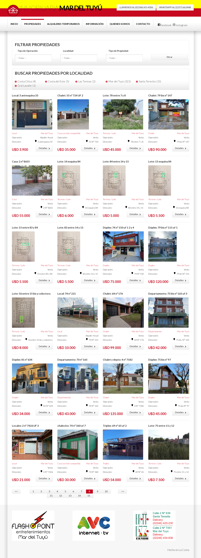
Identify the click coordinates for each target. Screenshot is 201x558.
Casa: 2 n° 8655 (21, 161)
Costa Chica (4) (27, 81)
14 (79, 495)
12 (60, 495)
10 (106, 491)
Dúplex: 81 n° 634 (22, 359)
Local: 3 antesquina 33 (25, 95)
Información (94, 23)
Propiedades (32, 23)
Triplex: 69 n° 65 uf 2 (115, 425)
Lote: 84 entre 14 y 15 (116, 161)
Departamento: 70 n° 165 (72, 359)
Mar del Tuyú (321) (119, 81)
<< (16, 491)
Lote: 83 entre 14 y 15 (70, 227)
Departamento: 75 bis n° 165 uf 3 (167, 293)
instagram (180, 25)
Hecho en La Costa (178, 550)
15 (89, 495)
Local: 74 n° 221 (66, 293)
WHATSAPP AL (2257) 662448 (175, 7)
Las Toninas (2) (86, 81)
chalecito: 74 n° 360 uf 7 (71, 425)
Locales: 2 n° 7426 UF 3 (25, 425)
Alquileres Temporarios (63, 23)
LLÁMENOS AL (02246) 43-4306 (136, 7)
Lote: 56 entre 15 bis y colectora (31, 293)
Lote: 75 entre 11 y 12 (161, 425)
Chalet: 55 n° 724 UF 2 (70, 95)
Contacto (143, 23)
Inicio (14, 23)
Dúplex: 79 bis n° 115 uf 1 (163, 227)
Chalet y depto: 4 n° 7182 (118, 359)
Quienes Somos (120, 23)
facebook (164, 25)
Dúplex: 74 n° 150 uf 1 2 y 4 (118, 227)
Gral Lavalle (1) (27, 85)
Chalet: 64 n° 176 (113, 293)
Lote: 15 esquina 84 (159, 161)
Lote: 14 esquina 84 (68, 161)
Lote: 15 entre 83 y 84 (25, 227)
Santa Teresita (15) (150, 81)
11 (51, 495)
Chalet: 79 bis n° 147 (160, 95)
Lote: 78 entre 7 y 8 (114, 95)
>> (122, 491)
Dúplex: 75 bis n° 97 (159, 359)
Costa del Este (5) (58, 81)
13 (70, 495)
